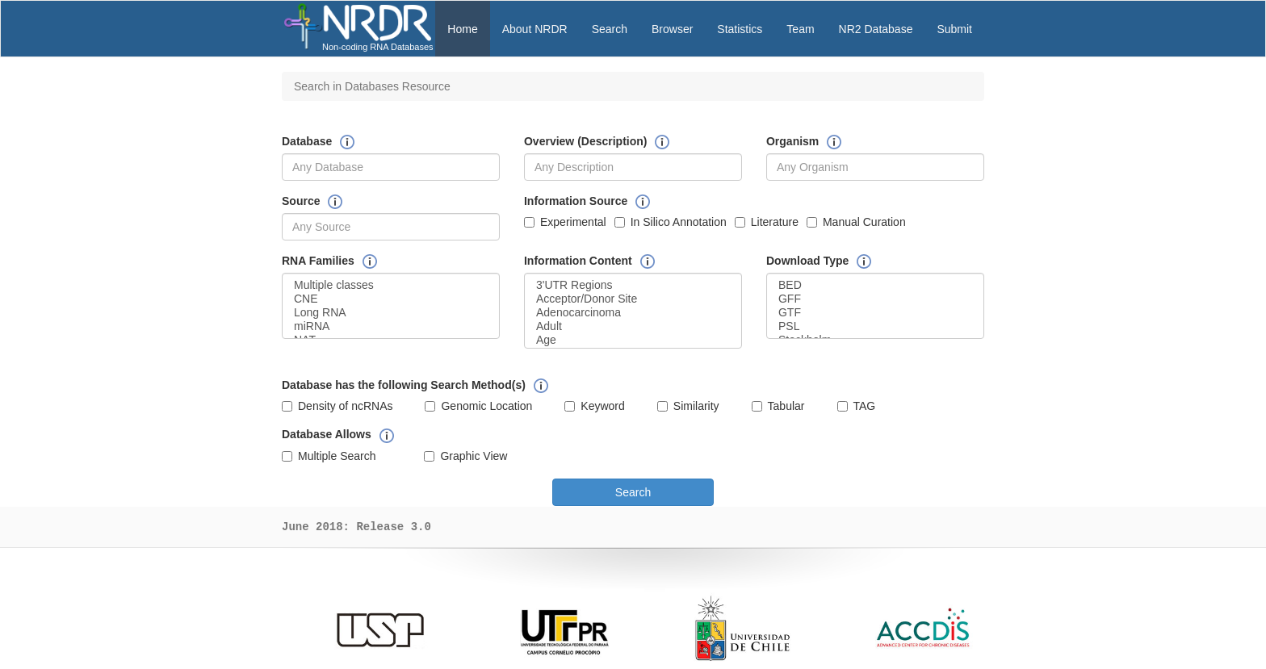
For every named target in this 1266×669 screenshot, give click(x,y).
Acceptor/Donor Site (633, 299)
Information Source (575, 200)
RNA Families (318, 260)
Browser (672, 29)
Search (609, 29)
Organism (792, 141)
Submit (954, 29)
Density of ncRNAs (337, 405)
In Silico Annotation (670, 221)
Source (301, 200)
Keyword (594, 405)
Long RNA (390, 313)
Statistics (739, 29)
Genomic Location (478, 405)
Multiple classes (390, 285)
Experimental (565, 221)
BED (875, 285)
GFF (875, 299)
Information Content (578, 260)
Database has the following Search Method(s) (404, 384)
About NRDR (535, 29)
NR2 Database (876, 29)
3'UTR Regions (633, 285)
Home (462, 29)
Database (307, 141)
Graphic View (465, 455)
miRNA (390, 326)
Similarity (688, 405)
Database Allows (326, 434)
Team (800, 29)
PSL (875, 326)
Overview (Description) (586, 141)
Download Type (807, 260)
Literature (767, 221)
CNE (390, 299)
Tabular (778, 405)
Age (633, 340)
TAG (856, 405)
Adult (633, 326)
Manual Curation (856, 221)
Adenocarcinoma (633, 313)
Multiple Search (329, 455)
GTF (875, 313)
